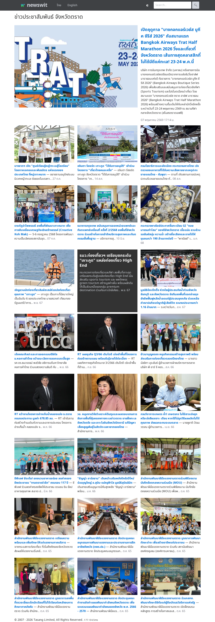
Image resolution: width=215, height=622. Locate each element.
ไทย (59, 5)
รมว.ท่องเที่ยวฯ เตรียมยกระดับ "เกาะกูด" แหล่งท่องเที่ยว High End (106, 260)
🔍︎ (195, 5)
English (72, 5)
